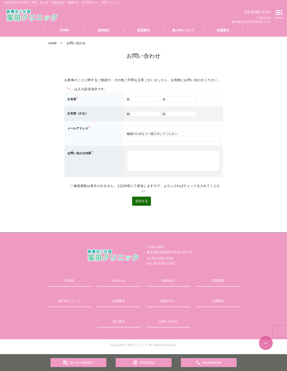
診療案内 (119, 301)
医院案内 (143, 30)
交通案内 (222, 30)
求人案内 (119, 321)
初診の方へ (168, 301)
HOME (64, 30)
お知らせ (119, 281)
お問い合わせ (168, 321)
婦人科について (183, 30)
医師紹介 (104, 30)
